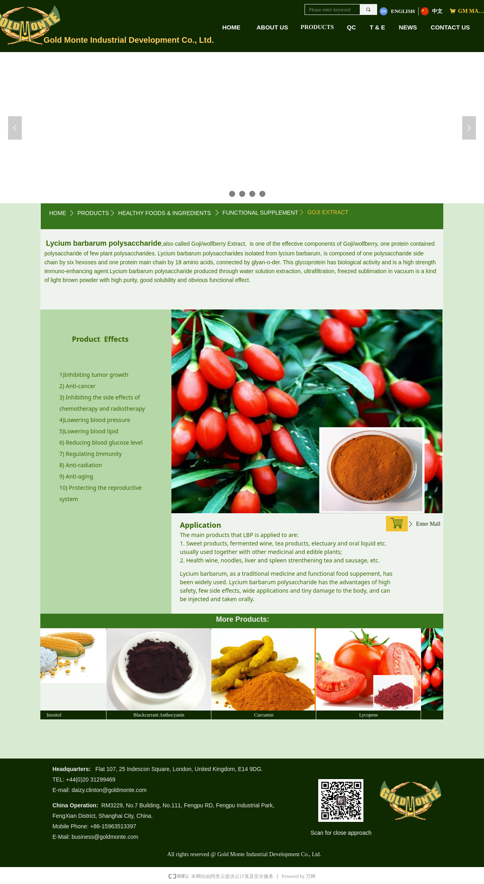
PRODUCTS (317, 27)
